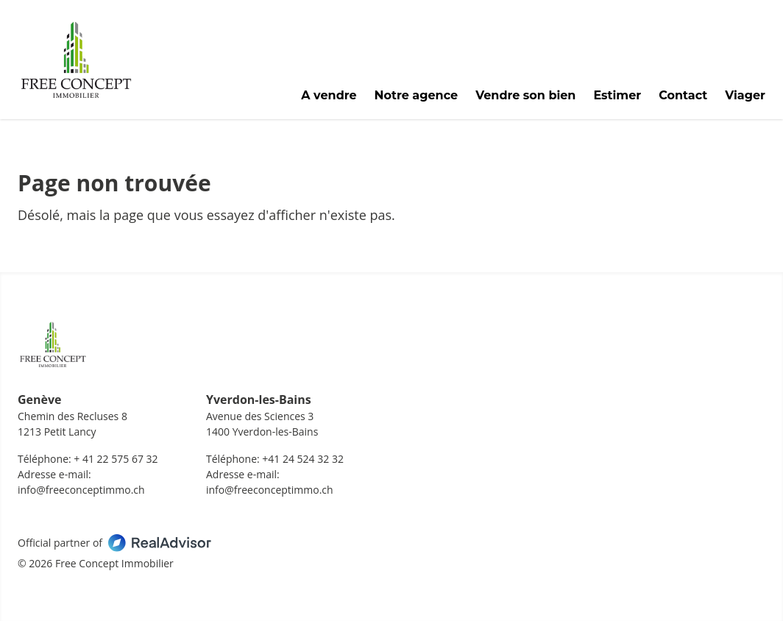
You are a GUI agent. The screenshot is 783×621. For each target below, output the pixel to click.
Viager (745, 96)
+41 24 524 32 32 (303, 459)
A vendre (328, 96)
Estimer (617, 96)
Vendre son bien (525, 96)
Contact (683, 96)
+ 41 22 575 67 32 (115, 459)
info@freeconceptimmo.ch (81, 490)
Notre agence (416, 96)
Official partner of (114, 543)
